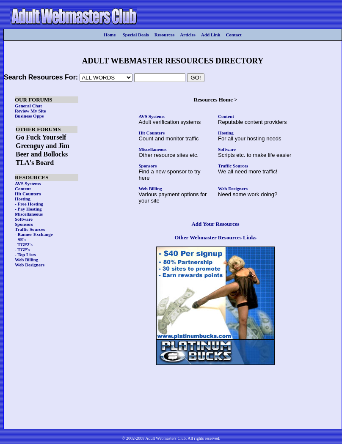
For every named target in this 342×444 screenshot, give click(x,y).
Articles (188, 34)
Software (227, 149)
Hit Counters (152, 132)
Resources (164, 34)
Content (226, 116)
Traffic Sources (233, 165)
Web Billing (150, 188)
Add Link (211, 34)
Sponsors (148, 165)
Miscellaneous (153, 149)
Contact (233, 34)
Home (110, 34)
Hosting (226, 132)
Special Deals (136, 34)
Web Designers (233, 188)
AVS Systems (152, 116)
